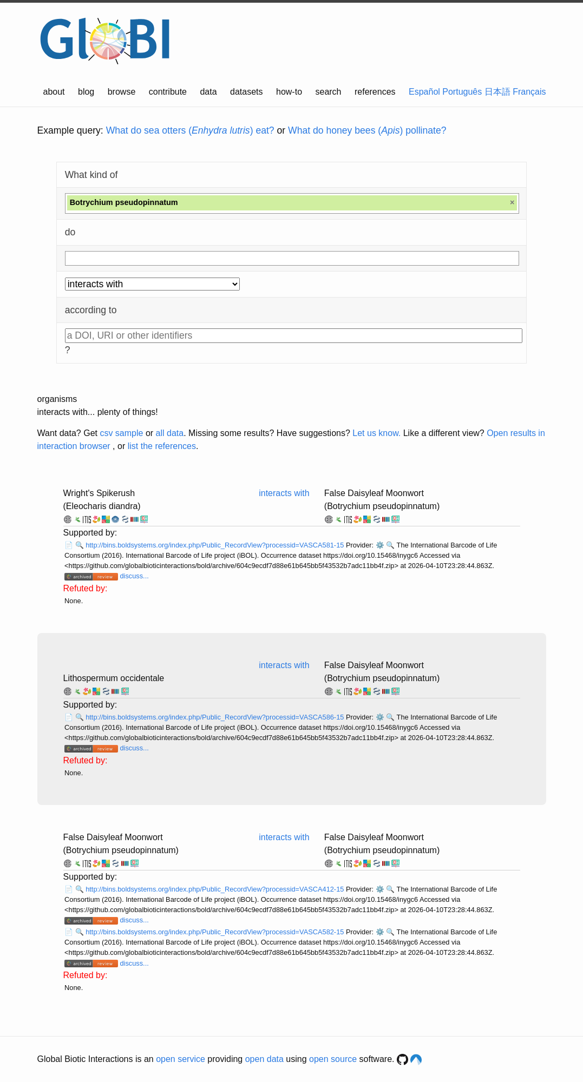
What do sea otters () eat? (190, 130)
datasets (246, 91)
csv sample (121, 433)
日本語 (497, 91)
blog (86, 91)
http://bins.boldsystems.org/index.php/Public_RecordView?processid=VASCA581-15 (216, 545)
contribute (168, 91)
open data (264, 1059)
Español (424, 91)
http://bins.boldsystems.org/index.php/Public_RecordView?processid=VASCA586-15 (216, 717)
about (54, 91)
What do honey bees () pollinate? (367, 130)
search (328, 91)
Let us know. (376, 433)
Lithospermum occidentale (114, 678)
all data (170, 433)
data (208, 91)
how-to (289, 91)
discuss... (134, 576)
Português (462, 91)
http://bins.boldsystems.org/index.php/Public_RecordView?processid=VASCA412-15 (216, 889)
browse (122, 91)
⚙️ (380, 545)
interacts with (284, 493)
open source (333, 1059)
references (375, 91)
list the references (162, 446)
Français (529, 91)
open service (180, 1059)
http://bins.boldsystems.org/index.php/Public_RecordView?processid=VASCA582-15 (216, 932)
